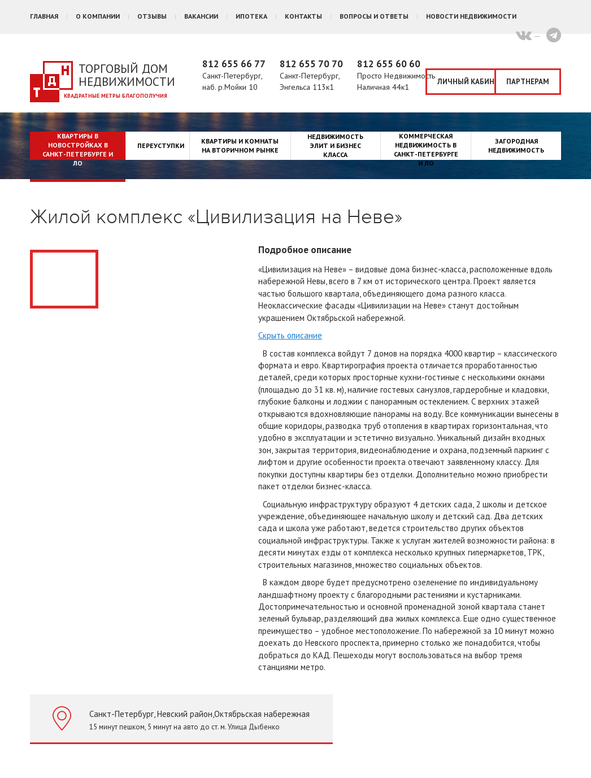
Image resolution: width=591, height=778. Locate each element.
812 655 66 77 (234, 64)
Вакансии (201, 16)
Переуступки (160, 145)
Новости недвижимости (471, 16)
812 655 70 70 (311, 64)
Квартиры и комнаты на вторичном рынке (240, 145)
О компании (98, 16)
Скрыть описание (290, 335)
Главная (44, 16)
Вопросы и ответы (374, 16)
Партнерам (527, 81)
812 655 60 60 (388, 64)
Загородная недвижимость (516, 145)
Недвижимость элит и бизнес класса (335, 145)
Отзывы (152, 16)
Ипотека (251, 16)
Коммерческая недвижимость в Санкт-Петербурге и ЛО (426, 149)
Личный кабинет (466, 81)
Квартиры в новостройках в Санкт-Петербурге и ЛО (77, 149)
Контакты (303, 16)
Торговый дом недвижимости (127, 75)
